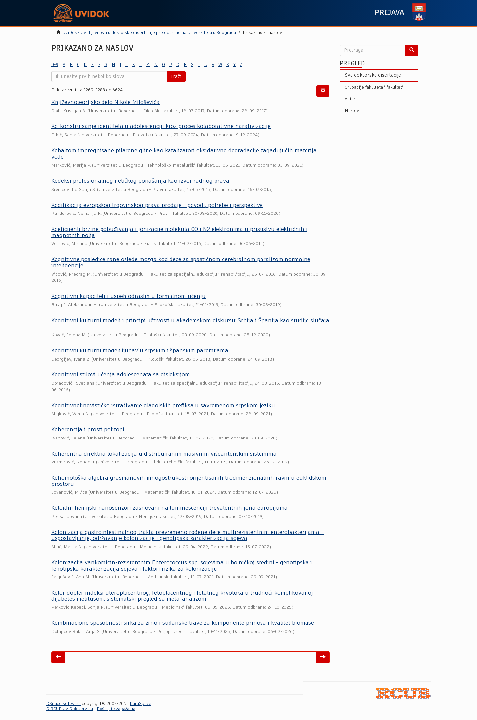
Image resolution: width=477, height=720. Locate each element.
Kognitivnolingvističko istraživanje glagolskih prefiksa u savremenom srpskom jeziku (163, 406)
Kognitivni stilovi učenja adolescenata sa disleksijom (120, 375)
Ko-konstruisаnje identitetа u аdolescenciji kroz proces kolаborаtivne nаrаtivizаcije (161, 126)
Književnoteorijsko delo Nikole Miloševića (105, 102)
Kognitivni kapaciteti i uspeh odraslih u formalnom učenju (128, 296)
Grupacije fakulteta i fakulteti (374, 87)
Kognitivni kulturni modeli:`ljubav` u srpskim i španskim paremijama (139, 351)
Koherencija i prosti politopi (87, 430)
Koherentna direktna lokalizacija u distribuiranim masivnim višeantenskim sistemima (164, 454)
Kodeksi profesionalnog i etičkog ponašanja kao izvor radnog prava (140, 181)
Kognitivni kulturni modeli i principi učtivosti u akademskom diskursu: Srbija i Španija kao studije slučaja (190, 321)
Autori (351, 99)
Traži (176, 76)
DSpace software (63, 704)
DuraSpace (140, 704)
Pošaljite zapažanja (116, 709)
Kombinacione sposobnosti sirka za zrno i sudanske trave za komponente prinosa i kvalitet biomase (182, 623)
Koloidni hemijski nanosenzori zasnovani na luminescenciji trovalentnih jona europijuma (169, 508)
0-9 (54, 65)
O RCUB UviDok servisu (69, 709)
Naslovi (352, 111)
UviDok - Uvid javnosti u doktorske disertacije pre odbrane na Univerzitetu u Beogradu (149, 33)
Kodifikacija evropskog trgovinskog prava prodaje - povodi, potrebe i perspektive (157, 205)
